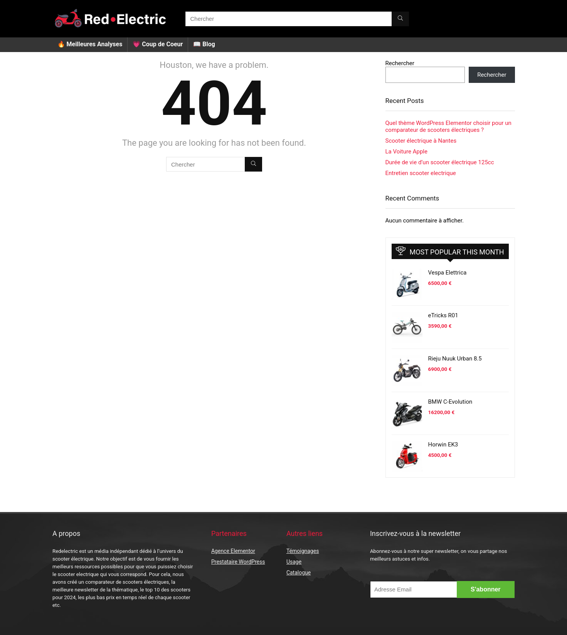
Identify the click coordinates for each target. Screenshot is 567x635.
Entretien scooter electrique (420, 173)
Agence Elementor (233, 551)
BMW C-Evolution (450, 401)
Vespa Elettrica (447, 272)
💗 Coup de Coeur (158, 44)
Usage (293, 562)
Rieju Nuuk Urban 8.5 (455, 358)
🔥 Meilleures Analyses (90, 44)
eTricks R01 (443, 315)
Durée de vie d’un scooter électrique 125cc (439, 162)
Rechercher (399, 63)
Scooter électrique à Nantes (421, 140)
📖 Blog (204, 44)
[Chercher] (400, 19)
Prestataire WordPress (238, 562)
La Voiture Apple (406, 151)
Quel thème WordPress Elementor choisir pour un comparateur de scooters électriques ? (448, 126)
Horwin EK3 (443, 444)
